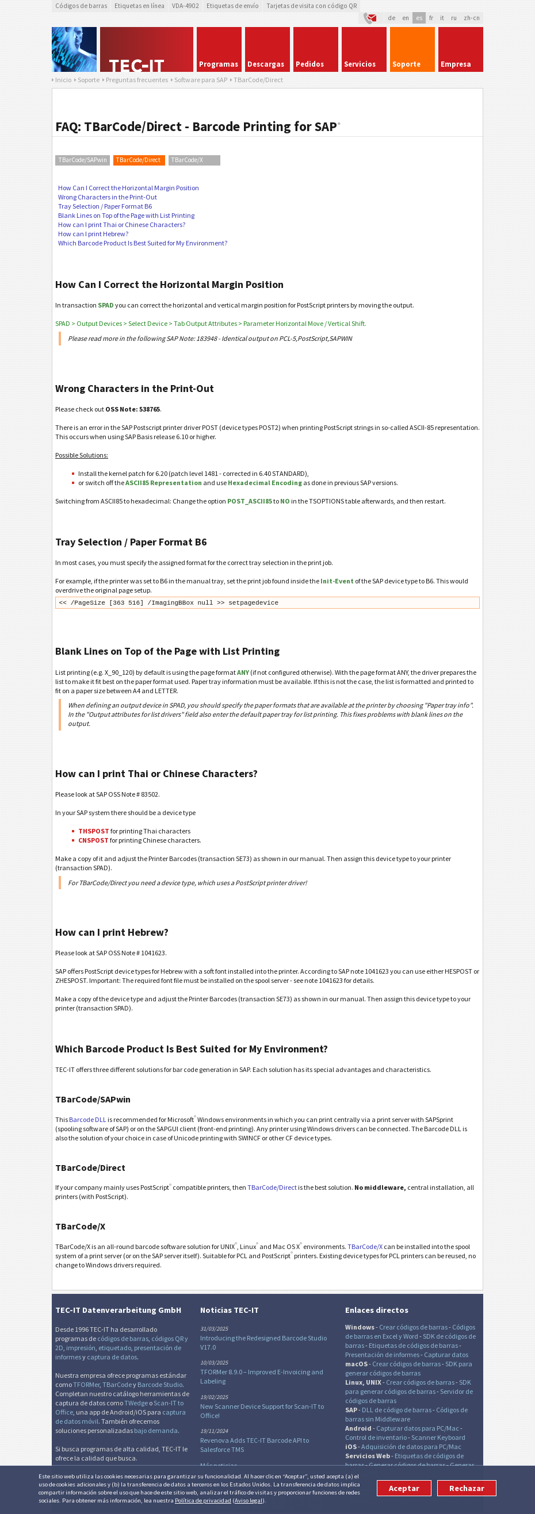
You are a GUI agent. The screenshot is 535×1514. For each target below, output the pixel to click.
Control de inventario (376, 1437)
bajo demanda (156, 1430)
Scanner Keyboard (438, 1437)
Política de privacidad (203, 1500)
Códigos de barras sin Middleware (406, 1414)
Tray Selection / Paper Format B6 (105, 206)
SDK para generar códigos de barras (408, 1368)
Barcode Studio (159, 1384)
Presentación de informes (382, 1354)
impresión (80, 1347)
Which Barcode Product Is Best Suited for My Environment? (142, 243)
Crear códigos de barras (413, 1327)
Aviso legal (248, 1500)
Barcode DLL (87, 1119)
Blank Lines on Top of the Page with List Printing (126, 215)
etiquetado (114, 1347)
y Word (408, 1336)
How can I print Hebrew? (93, 233)
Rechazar (466, 1488)
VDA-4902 (185, 6)
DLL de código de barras (396, 1409)
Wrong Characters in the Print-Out (107, 197)
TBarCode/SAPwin (83, 160)
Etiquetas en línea (139, 6)
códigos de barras (122, 1338)
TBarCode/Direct (138, 160)
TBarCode (117, 1384)
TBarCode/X (187, 160)
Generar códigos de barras (407, 1465)
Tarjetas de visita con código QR (311, 6)
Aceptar (404, 1488)
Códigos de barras (81, 6)
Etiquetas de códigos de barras (413, 1345)
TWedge (136, 1402)
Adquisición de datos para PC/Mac (411, 1446)
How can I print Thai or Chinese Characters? (121, 224)
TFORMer (86, 1384)
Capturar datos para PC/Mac (417, 1428)
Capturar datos (446, 1354)
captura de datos (112, 1356)
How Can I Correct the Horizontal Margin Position (128, 187)
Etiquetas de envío (233, 6)
